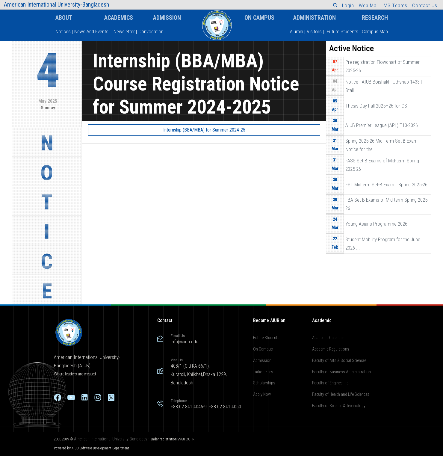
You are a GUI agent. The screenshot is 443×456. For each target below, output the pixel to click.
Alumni (296, 31)
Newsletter (124, 31)
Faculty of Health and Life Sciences (340, 394)
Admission (167, 17)
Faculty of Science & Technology (338, 405)
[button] (335, 5)
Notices (63, 31)
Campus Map (375, 31)
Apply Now (262, 394)
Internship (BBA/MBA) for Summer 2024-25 (204, 130)
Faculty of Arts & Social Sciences (339, 360)
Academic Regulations (330, 349)
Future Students (342, 31)
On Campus (259, 17)
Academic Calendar (328, 337)
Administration (314, 17)
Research (375, 17)
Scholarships (264, 382)
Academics (118, 17)
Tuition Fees (263, 371)
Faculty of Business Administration (341, 371)
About (63, 17)
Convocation (151, 31)
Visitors (314, 31)
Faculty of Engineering (330, 382)
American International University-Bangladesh (111, 439)
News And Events (91, 31)
